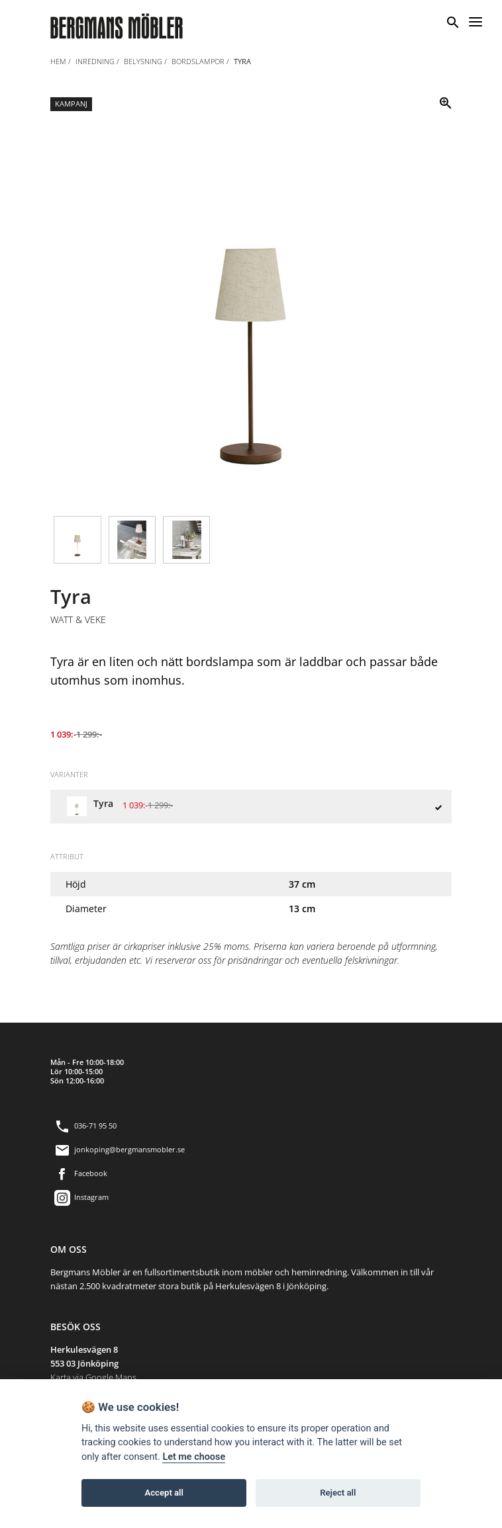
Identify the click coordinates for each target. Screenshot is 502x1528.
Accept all (164, 1493)
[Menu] (475, 20)
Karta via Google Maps (93, 1377)
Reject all (338, 1493)
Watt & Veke (78, 619)
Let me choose (193, 1457)
